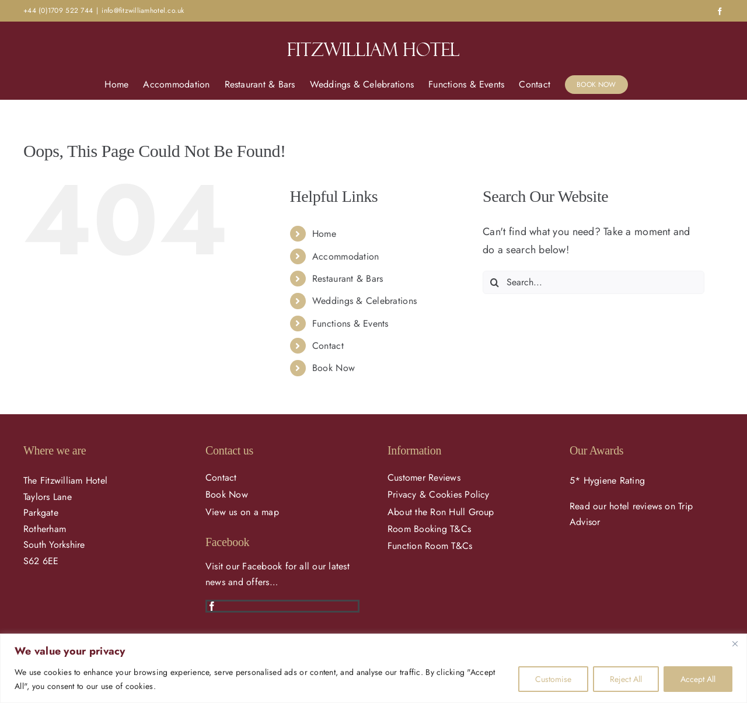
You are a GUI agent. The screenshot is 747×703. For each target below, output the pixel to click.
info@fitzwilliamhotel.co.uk (143, 10)
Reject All (626, 679)
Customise (553, 679)
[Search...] (593, 282)
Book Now (333, 368)
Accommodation (345, 256)
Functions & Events (350, 323)
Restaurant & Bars (347, 278)
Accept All (697, 679)
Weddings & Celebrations (364, 300)
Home (324, 233)
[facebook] (212, 606)
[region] (373, 668)
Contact (328, 345)
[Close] (735, 643)
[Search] (494, 282)
